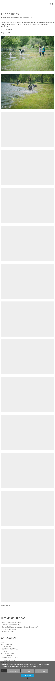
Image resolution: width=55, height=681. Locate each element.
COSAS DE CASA (16, 17)
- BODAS (4, 651)
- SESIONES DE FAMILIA (9, 649)
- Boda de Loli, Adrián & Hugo (11, 625)
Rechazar (41, 671)
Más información (13, 671)
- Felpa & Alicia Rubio (8, 629)
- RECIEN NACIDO (7, 656)
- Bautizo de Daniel (7, 631)
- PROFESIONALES (8, 660)
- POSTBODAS (6, 647)
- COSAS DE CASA (7, 653)
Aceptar (27, 676)
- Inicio (3, 642)
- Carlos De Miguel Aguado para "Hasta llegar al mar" (19, 627)
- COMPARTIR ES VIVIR (9, 658)
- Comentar (26, 17)
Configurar (27, 671)
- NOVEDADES (6, 644)
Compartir (5, 605)
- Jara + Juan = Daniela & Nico (11, 622)
